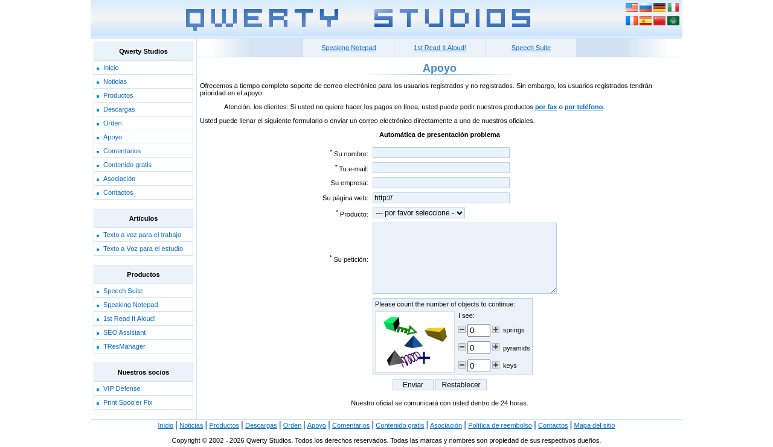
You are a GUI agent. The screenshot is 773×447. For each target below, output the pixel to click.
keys (510, 365)
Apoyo (112, 137)
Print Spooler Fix (127, 402)
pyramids (516, 348)
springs (513, 330)
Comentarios (122, 150)
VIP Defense (122, 388)
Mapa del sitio (594, 425)
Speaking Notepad (130, 304)
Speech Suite (123, 290)
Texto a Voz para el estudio (143, 248)
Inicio (111, 67)
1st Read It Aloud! (129, 318)
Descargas (119, 109)
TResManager (124, 346)
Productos (118, 95)
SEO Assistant (124, 332)
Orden (112, 123)
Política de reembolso (500, 425)
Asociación (119, 178)
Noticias (115, 81)
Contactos (118, 192)
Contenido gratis (127, 164)
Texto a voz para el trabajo (142, 234)
